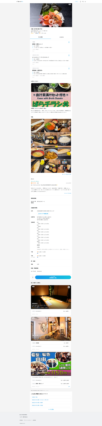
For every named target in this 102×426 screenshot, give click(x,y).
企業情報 (34, 420)
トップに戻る (51, 409)
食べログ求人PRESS (23, 414)
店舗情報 (61, 37)
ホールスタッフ (38, 311)
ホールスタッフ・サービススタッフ (40, 57)
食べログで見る (67, 193)
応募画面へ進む (53, 277)
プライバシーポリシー (28, 420)
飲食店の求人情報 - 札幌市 (37, 402)
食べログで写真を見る (66, 174)
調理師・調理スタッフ (37, 44)
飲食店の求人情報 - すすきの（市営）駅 (40, 399)
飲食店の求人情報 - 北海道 (37, 405)
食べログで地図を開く (44, 213)
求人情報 (40, 37)
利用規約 (21, 420)
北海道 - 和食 (34, 397)
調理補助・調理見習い (37, 70)
